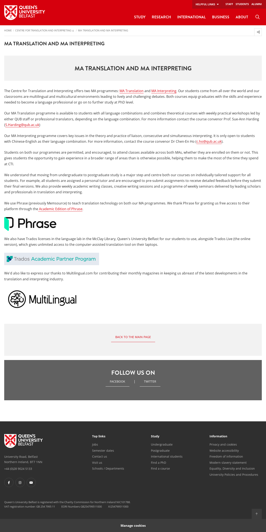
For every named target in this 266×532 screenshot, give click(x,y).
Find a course (160, 468)
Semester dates (103, 451)
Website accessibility (224, 451)
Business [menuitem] (220, 17)
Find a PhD (158, 463)
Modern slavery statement (228, 463)
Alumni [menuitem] (256, 4)
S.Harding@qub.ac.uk (22, 124)
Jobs (95, 444)
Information (218, 436)
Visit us (97, 463)
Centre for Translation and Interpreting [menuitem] (43, 30)
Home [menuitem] (8, 30)
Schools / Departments (108, 468)
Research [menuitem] (161, 17)
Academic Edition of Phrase (60, 209)
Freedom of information (226, 456)
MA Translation (132, 91)
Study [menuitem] (139, 17)
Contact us (99, 456)
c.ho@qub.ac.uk (209, 141)
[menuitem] (257, 17)
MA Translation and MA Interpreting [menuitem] (103, 30)
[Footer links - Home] (23, 441)
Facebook (117, 381)
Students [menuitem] (242, 4)
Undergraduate (162, 444)
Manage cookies (133, 525)
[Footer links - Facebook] (8, 482)
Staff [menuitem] (229, 4)
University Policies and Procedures (234, 475)
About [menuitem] (242, 17)
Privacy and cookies (223, 444)
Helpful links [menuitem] (205, 4)
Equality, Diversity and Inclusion (232, 468)
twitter (150, 381)
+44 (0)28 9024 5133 (18, 469)
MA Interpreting (163, 91)
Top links (98, 436)
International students (167, 456)
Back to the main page (133, 337)
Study (155, 436)
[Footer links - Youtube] (31, 482)
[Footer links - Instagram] (20, 482)
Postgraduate (160, 451)
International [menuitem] (191, 17)
